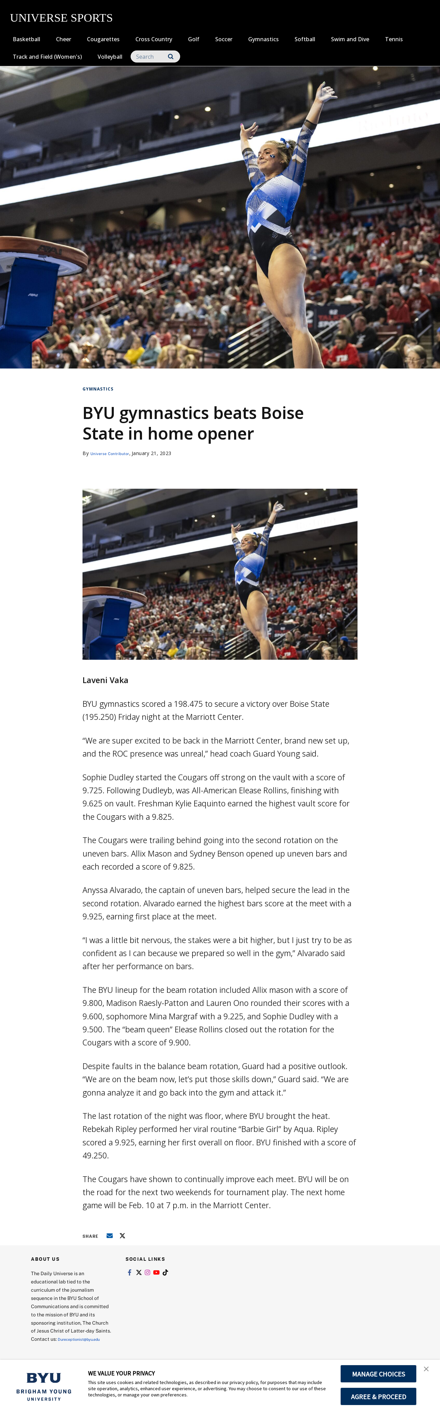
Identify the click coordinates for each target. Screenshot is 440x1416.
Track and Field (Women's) (47, 56)
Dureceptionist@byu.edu (58, 1347)
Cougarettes (103, 39)
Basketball (26, 39)
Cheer (63, 39)
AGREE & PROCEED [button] (378, 1396)
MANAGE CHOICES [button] (378, 1374)
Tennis (394, 39)
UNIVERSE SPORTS (61, 17)
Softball (305, 39)
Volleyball (110, 56)
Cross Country (153, 39)
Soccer (223, 39)
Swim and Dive (350, 39)
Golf (193, 39)
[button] (429, 1372)
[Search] (155, 56)
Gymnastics (263, 39)
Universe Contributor (115, 453)
